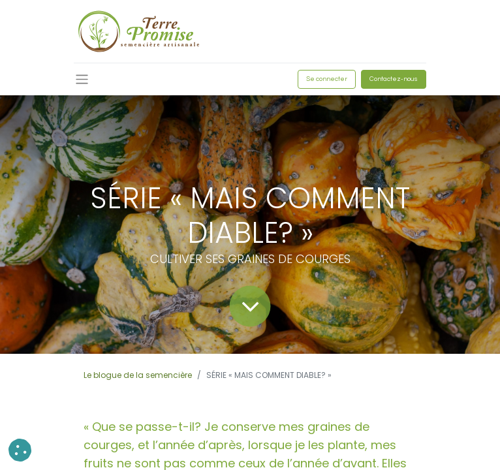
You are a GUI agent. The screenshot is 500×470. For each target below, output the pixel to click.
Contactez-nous (393, 79)
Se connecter (326, 79)
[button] (19, 450)
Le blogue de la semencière (138, 375)
